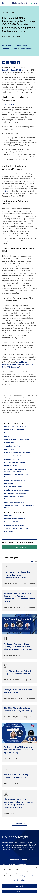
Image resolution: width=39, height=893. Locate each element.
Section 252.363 (8, 105)
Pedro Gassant (7, 45)
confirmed (6, 191)
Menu (35, 3)
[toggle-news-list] (36, 561)
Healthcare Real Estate (13, 459)
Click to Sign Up (19, 547)
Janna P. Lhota (26, 49)
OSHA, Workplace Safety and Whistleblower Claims (15, 470)
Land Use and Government (14, 462)
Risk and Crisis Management (15, 493)
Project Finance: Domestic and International (16, 476)
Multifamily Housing (12, 466)
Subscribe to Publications (19, 860)
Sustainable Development (14, 502)
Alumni (5, 870)
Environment (9, 449)
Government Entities (12, 522)
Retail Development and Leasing (16, 490)
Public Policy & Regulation (14, 430)
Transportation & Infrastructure (16, 528)
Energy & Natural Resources (14, 519)
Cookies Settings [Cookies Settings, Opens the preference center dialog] (19, 886)
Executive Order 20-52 (11, 70)
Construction (9, 443)
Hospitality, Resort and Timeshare (17, 453)
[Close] (36, 873)
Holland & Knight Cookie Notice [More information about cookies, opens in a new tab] (25, 882)
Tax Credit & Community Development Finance (19, 507)
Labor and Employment (13, 433)
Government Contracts (13, 456)
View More (19, 823)
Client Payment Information (14, 865)
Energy (7, 436)
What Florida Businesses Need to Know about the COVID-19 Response (17, 364)
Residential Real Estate (13, 487)
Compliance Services (12, 446)
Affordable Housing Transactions (16, 439)
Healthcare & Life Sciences (14, 525)
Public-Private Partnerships (14, 480)
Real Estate (8, 483)
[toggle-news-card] (32, 561)
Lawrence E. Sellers (9, 49)
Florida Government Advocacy (15, 426)
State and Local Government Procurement (15, 498)
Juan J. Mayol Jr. (23, 45)
